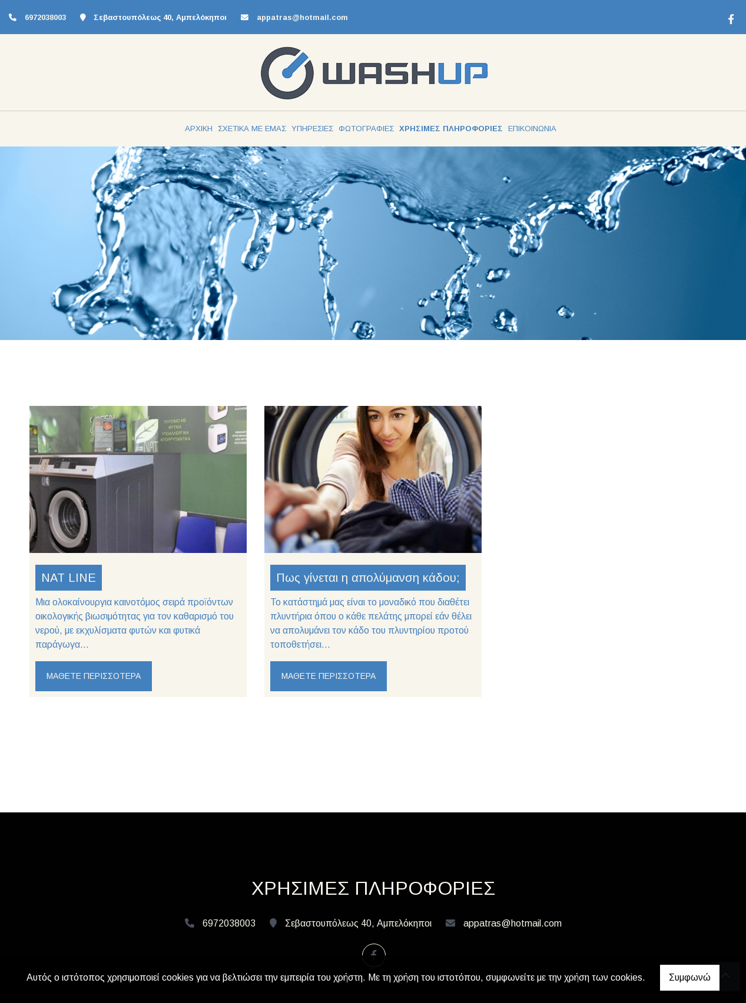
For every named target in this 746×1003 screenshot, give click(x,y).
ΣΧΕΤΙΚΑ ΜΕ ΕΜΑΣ (252, 128)
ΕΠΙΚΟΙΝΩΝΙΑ (532, 128)
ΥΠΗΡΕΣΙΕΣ (312, 128)
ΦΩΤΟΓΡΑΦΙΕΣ (366, 128)
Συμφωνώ (690, 977)
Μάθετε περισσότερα (94, 676)
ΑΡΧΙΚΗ (199, 128)
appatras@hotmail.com (302, 17)
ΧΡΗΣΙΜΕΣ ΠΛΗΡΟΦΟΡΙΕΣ (451, 128)
